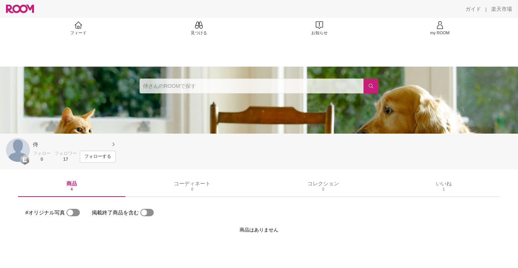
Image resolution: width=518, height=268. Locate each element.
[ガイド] (473, 9)
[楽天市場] (501, 9)
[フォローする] (98, 157)
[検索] (370, 86)
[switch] (73, 212)
